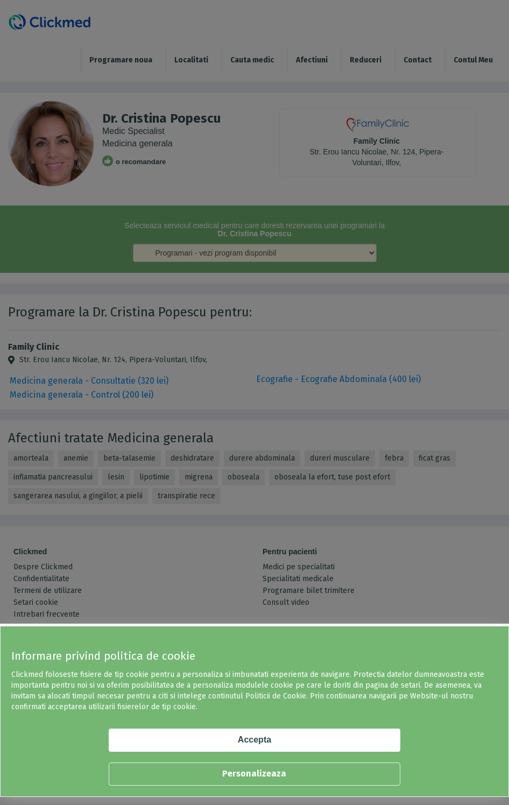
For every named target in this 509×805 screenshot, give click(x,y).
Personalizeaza (254, 773)
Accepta (254, 739)
